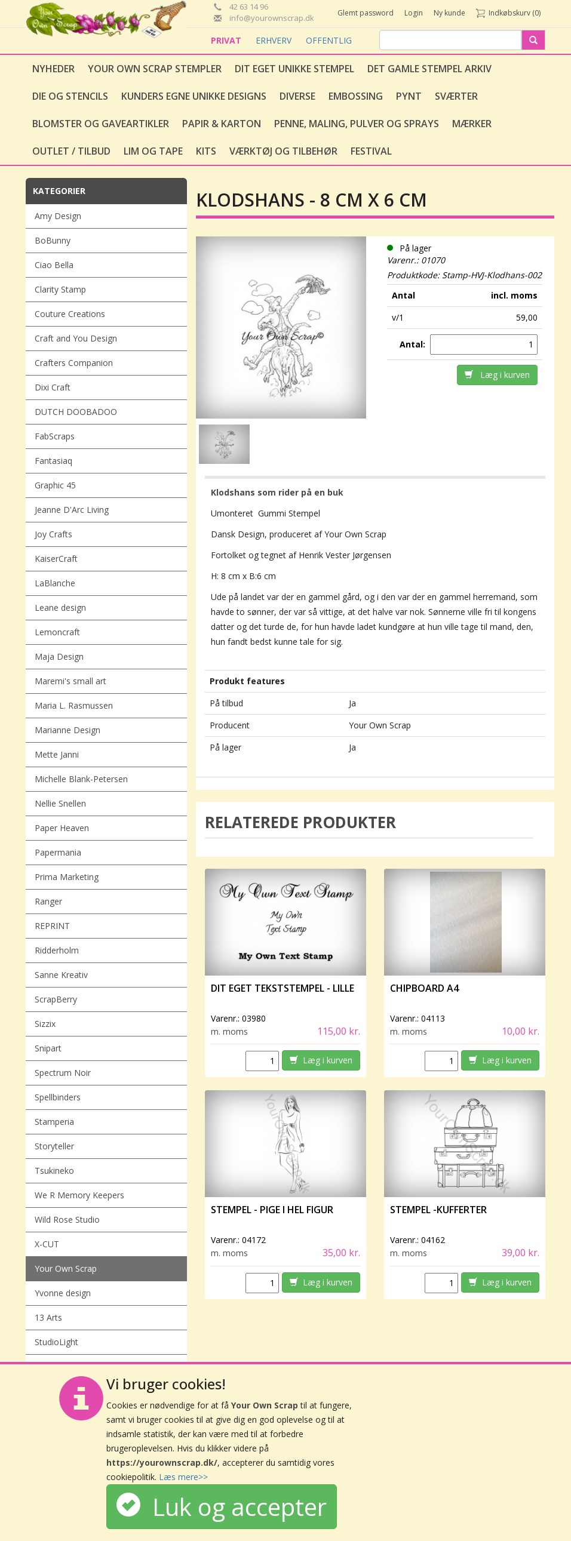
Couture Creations (70, 313)
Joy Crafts (53, 534)
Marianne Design (67, 730)
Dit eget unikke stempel (294, 68)
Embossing (356, 96)
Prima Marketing (67, 876)
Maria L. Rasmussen (74, 705)
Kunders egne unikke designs (193, 96)
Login (413, 13)
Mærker (472, 123)
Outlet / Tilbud (71, 151)
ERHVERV (275, 40)
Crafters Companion (74, 362)
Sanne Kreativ (61, 974)
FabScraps (55, 436)
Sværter (456, 96)
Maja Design (59, 656)
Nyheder (53, 68)
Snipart (48, 1048)
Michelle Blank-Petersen (81, 779)
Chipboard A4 (424, 988)
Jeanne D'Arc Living (72, 509)
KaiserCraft (56, 558)
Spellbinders (58, 1097)
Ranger (48, 901)
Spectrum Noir (63, 1072)
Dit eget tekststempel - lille (282, 988)
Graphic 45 (55, 485)
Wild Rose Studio (67, 1219)
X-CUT (47, 1244)
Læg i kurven (497, 374)
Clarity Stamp (60, 289)
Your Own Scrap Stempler (155, 68)
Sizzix (45, 1023)
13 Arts (48, 1317)
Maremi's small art (70, 681)
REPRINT (52, 925)
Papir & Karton (221, 123)
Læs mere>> (183, 1476)
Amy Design (58, 216)
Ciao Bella (54, 264)
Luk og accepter (221, 1506)
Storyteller (54, 1146)
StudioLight (56, 1342)
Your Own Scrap (66, 1268)
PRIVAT (227, 40)
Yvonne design (63, 1293)
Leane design (60, 607)
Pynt (409, 96)
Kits (206, 151)
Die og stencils (70, 96)
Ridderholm (57, 950)
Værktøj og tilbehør (283, 151)
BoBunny (52, 240)
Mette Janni (57, 754)
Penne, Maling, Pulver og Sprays (356, 123)
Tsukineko (54, 1170)
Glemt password (365, 13)
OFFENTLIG (329, 40)
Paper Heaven (62, 827)
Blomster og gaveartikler (100, 123)
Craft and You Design (76, 338)
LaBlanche (55, 583)
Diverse (297, 96)
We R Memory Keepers (79, 1195)
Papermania (58, 852)
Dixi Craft (52, 387)
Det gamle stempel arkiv (429, 68)
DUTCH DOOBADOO (76, 411)
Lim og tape (153, 151)
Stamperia (54, 1121)
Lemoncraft (57, 632)
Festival (371, 151)
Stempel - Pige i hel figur (272, 1209)
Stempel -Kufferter (438, 1209)
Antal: (414, 344)
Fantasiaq (53, 460)
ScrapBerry (56, 999)
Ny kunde (449, 13)
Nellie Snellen (60, 803)
